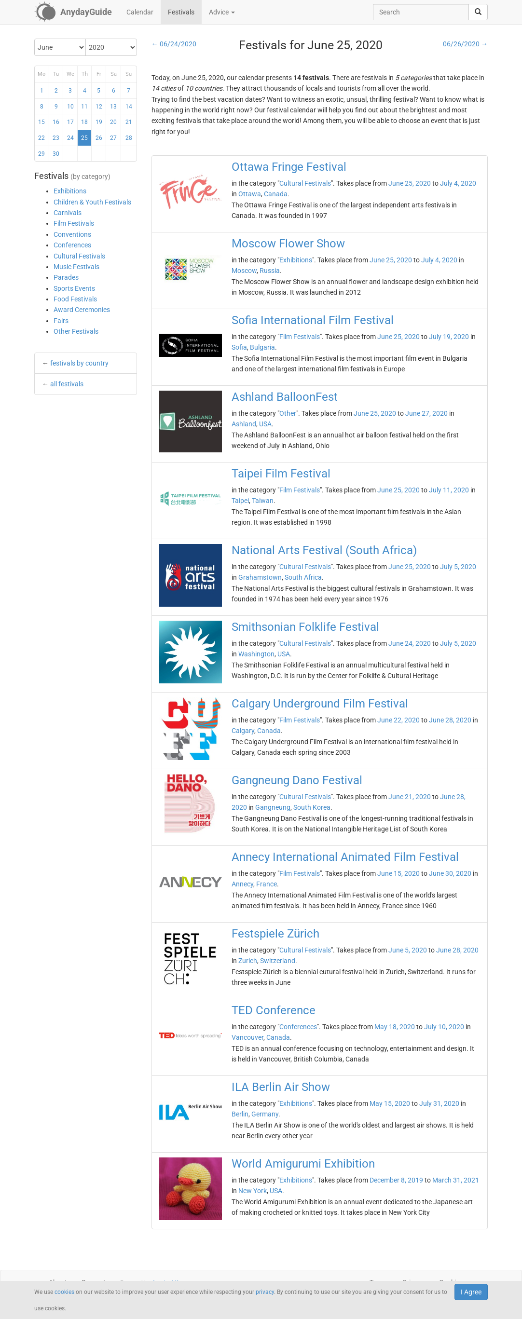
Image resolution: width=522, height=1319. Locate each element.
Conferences (72, 245)
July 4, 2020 (458, 183)
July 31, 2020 (439, 1103)
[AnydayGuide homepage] (73, 12)
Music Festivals (76, 267)
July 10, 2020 (444, 1027)
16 (56, 122)
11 (84, 106)
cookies (64, 1292)
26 (99, 138)
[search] (478, 12)
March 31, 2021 (455, 1180)
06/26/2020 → (465, 44)
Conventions (72, 234)
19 (99, 122)
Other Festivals (76, 331)
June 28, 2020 (450, 720)
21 (128, 122)
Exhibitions (70, 191)
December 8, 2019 (396, 1180)
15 (41, 122)
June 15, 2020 (398, 873)
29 (41, 153)
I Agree (471, 1292)
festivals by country (79, 363)
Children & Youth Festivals (92, 202)
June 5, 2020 (407, 950)
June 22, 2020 (398, 720)
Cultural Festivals (79, 256)
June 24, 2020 (409, 643)
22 (41, 138)
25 (84, 138)
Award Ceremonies (82, 309)
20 (113, 122)
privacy (265, 1292)
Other (287, 413)
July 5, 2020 (458, 567)
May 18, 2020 (394, 1027)
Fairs (61, 321)
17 (70, 122)
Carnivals (68, 213)
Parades (66, 277)
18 (84, 122)
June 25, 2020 (409, 183)
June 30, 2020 (450, 873)
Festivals (181, 12)
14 (128, 106)
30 (56, 153)
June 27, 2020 (426, 413)
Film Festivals (74, 223)
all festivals (66, 384)
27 (113, 138)
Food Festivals (75, 299)
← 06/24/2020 (173, 44)
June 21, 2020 (409, 797)
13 (113, 106)
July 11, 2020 (449, 490)
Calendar (139, 12)
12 (99, 106)
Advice (222, 12)
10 (70, 106)
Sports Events (74, 288)
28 (128, 138)
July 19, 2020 (449, 336)
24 (70, 138)
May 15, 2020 (390, 1103)
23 (56, 138)
